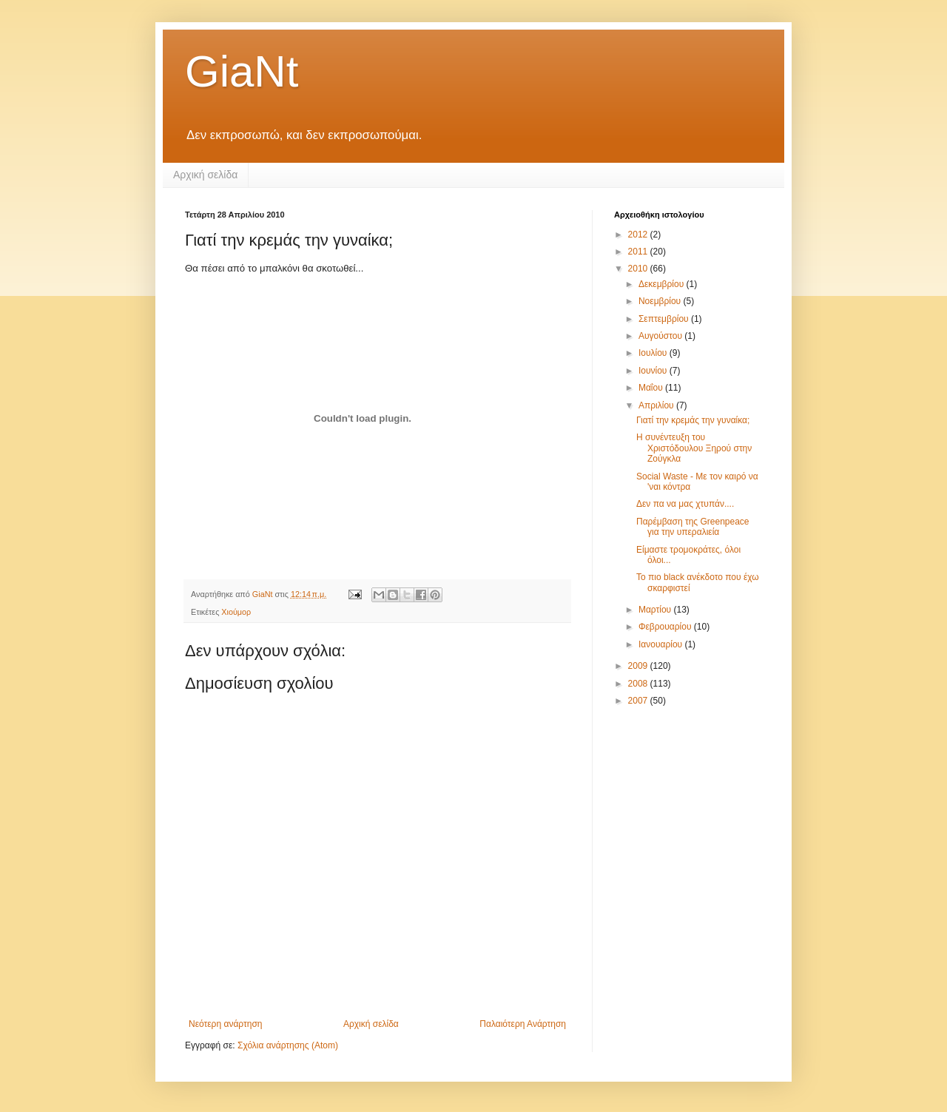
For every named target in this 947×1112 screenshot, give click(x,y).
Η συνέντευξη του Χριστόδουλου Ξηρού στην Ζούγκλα (694, 448)
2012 (639, 234)
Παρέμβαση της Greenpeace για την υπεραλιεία (692, 526)
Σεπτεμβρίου (664, 319)
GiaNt (241, 71)
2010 (639, 268)
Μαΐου (651, 388)
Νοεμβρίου (661, 301)
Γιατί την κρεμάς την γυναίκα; (692, 420)
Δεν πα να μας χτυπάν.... (685, 504)
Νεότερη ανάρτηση (225, 1024)
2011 (639, 251)
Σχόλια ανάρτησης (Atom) (287, 1045)
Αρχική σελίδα (205, 175)
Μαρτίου (656, 609)
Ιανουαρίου (661, 644)
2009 (639, 666)
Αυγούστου (661, 336)
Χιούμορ (236, 611)
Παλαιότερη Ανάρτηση (522, 1024)
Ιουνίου (654, 370)
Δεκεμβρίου (662, 284)
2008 (639, 683)
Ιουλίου (654, 353)
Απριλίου (657, 405)
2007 (639, 700)
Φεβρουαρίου (666, 626)
